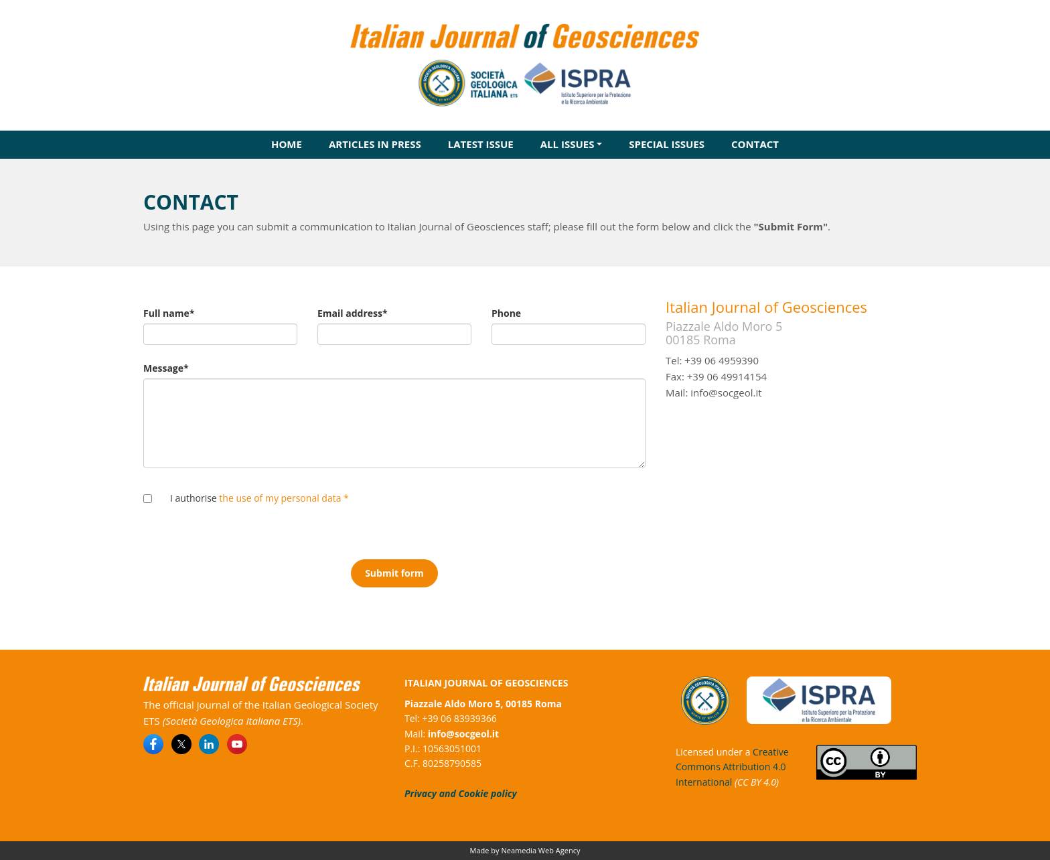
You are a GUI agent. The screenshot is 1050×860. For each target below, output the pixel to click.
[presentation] (506, 511)
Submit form (394, 573)
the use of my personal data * (283, 498)
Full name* (168, 313)
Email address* (352, 313)
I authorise (259, 498)
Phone (506, 313)
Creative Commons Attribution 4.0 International (732, 766)
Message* (166, 368)
